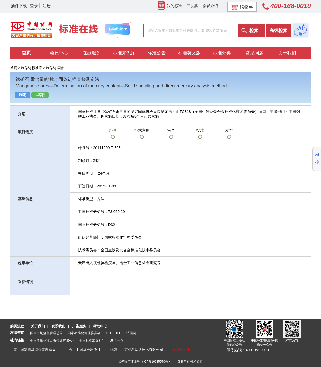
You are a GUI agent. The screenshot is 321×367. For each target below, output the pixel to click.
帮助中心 (100, 326)
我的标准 (170, 6)
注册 (47, 6)
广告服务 (79, 326)
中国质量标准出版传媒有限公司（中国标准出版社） (67, 340)
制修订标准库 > (33, 68)
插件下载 (19, 6)
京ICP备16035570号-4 (155, 361)
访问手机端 (181, 350)
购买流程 (17, 326)
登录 (34, 6)
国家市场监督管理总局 (46, 333)
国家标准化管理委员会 (84, 333)
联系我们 (58, 326)
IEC (118, 333)
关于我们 (38, 326)
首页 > (15, 68)
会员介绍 (210, 6)
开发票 (192, 6)
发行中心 (116, 340)
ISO (108, 333)
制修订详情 (55, 68)
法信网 (131, 333)
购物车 (242, 6)
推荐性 (40, 95)
